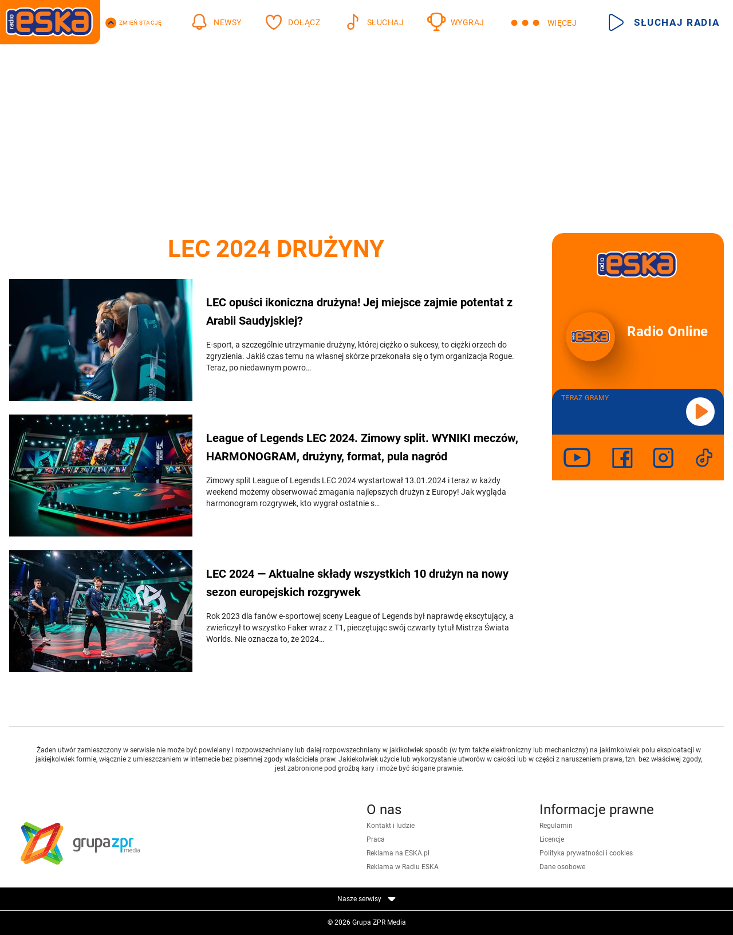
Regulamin (556, 826)
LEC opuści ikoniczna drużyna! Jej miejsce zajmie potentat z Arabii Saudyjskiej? (359, 311)
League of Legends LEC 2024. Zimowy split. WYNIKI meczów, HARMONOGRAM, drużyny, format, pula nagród (362, 447)
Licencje (551, 839)
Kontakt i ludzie (390, 826)
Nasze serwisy (366, 898)
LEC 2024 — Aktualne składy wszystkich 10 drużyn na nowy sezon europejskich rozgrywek (357, 583)
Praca (375, 839)
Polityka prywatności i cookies (586, 853)
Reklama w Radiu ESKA (402, 867)
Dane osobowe (562, 867)
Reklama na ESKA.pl (397, 853)
